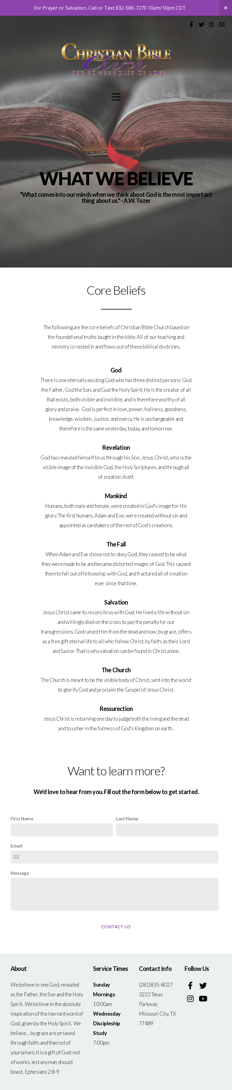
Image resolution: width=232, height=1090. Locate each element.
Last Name (127, 818)
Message (20, 873)
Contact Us (116, 926)
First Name (22, 818)
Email (16, 845)
